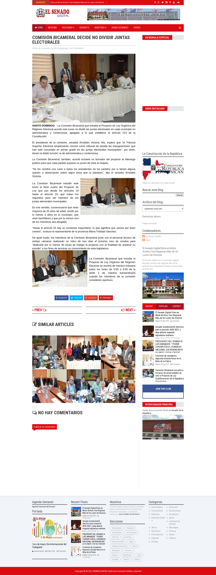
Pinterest (105, 298)
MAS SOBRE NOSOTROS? (129, 514)
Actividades (116, 528)
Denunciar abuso (151, 216)
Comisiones (116, 533)
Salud (139, 555)
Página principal (149, 223)
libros (135, 546)
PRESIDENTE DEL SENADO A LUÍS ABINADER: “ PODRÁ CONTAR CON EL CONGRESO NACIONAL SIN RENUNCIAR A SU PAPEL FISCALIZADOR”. (169, 347)
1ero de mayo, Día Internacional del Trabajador (49, 546)
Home (39, 27)
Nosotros (100, 27)
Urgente (115, 559)
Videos (137, 27)
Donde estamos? (120, 27)
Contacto (84, 27)
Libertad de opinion (120, 546)
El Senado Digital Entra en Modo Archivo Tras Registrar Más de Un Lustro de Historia (70, 2)
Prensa (114, 555)
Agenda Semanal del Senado (43, 507)
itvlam (148, 240)
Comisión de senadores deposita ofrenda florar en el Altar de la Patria (168, 358)
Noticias (52, 27)
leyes (131, 541)
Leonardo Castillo (153, 236)
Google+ (91, 298)
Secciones (68, 27)
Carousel (130, 528)
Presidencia (127, 555)
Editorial (115, 537)
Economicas (132, 533)
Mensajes (116, 550)
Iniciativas (127, 537)
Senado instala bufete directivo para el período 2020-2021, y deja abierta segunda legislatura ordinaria (169, 331)
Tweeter (76, 298)
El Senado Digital (99, 571)
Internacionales (118, 541)
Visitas (137, 559)
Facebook (61, 298)
